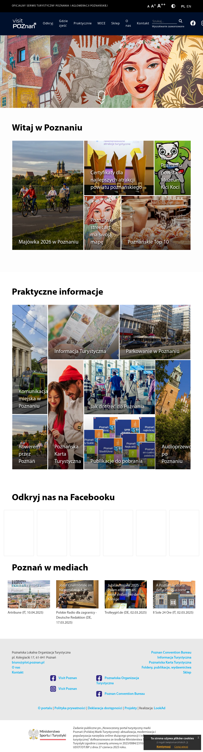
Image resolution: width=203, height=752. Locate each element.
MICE (102, 23)
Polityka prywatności (69, 708)
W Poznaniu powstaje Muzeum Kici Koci (171, 173)
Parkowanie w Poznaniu (152, 351)
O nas (128, 23)
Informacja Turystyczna (80, 351)
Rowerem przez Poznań (29, 454)
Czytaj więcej (181, 746)
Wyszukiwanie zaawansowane (168, 26)
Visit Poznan (63, 678)
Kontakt (143, 23)
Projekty (131, 708)
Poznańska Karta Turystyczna (170, 662)
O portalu (45, 708)
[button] (17, 533)
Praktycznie (83, 23)
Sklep (115, 23)
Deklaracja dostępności (105, 708)
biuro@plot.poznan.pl (28, 662)
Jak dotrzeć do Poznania (117, 407)
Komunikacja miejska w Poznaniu (33, 399)
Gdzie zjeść (63, 23)
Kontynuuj (164, 746)
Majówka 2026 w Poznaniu (48, 242)
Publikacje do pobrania (116, 461)
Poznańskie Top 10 (148, 242)
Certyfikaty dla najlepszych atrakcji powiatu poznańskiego (116, 180)
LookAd (159, 708)
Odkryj (48, 23)
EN (189, 6)
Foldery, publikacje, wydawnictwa (166, 667)
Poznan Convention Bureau (171, 652)
